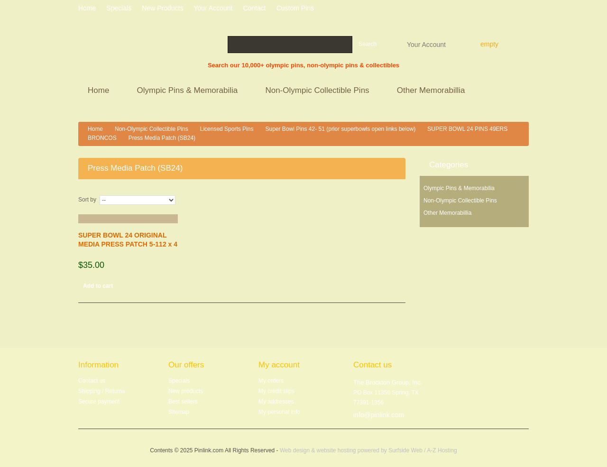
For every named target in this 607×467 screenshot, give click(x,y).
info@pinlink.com (378, 415)
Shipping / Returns (101, 391)
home (87, 8)
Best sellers (183, 401)
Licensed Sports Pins (227, 129)
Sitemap (178, 412)
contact (254, 8)
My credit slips (276, 391)
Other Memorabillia (432, 91)
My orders (271, 380)
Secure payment (99, 401)
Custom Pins (295, 8)
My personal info (279, 412)
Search (368, 44)
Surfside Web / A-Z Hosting (422, 450)
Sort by (87, 199)
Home (99, 91)
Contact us (91, 380)
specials (118, 8)
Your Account (426, 44)
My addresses (276, 401)
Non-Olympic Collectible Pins (318, 91)
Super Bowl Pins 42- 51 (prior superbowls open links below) (340, 129)
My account (279, 364)
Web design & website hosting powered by (334, 450)
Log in (525, 9)
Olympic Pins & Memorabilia (189, 91)
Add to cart (98, 286)
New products (162, 8)
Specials (179, 380)
